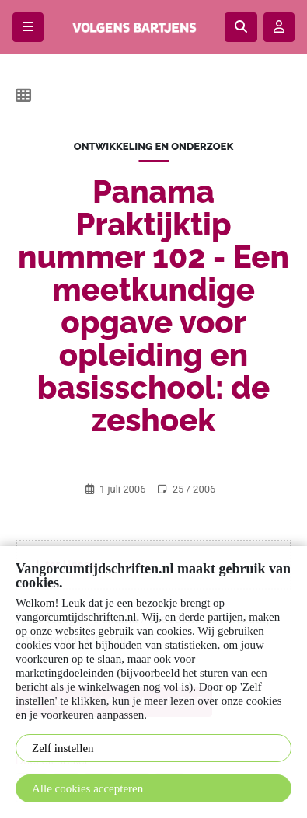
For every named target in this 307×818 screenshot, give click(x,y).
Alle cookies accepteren (87, 788)
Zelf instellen (63, 748)
